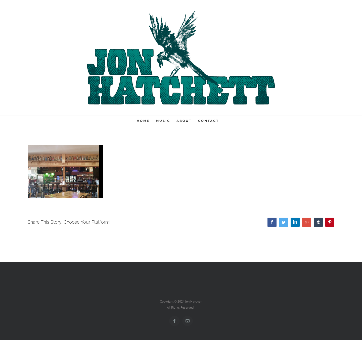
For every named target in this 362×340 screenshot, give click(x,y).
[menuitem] (146, 121)
